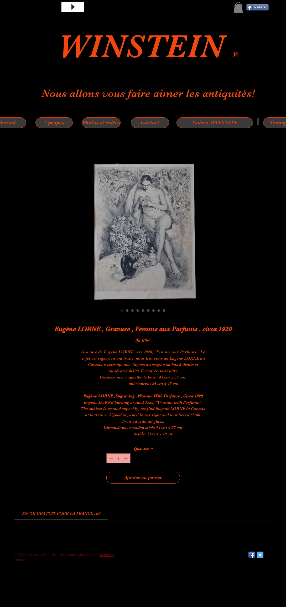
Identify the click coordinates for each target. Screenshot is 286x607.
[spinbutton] (118, 458)
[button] (238, 7)
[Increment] (126, 458)
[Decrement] (110, 458)
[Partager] (257, 7)
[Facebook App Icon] (251, 555)
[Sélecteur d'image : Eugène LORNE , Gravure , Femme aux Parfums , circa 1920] (122, 310)
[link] (61, 513)
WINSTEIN (145, 46)
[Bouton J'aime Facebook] (27, 580)
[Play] (72, 7)
